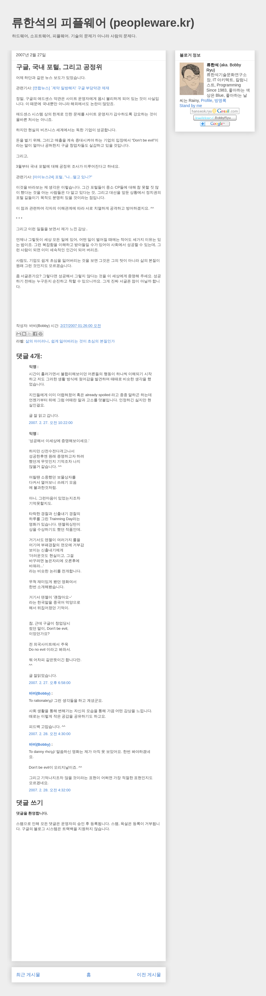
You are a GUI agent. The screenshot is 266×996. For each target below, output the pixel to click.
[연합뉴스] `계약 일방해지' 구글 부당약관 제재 (71, 88)
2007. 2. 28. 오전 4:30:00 (50, 734)
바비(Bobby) (40, 693)
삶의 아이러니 (37, 341)
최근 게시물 (28, 974)
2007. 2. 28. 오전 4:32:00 (50, 790)
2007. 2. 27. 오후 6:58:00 (50, 683)
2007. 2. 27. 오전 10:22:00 (51, 423)
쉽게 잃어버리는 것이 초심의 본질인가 (83, 341)
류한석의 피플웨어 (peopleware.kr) (103, 22)
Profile (206, 100)
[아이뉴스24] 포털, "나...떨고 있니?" (62, 177)
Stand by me (191, 105)
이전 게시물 (149, 974)
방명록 (220, 100)
